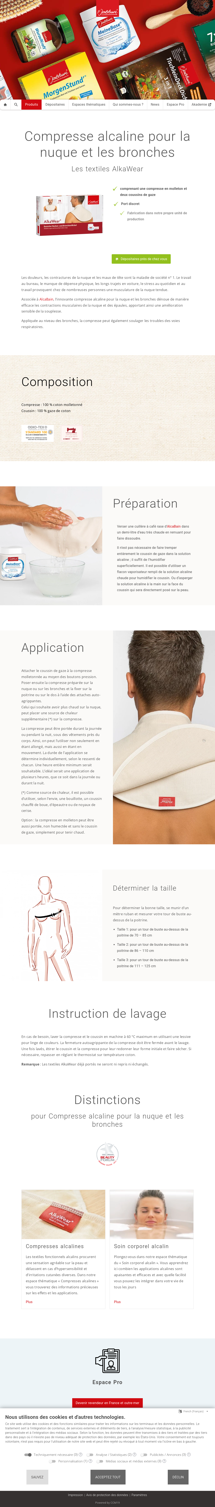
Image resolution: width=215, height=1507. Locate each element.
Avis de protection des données (107, 1495)
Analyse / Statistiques (111, 1454)
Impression (75, 1495)
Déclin (178, 1477)
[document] (107, 1432)
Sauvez (37, 1477)
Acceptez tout (108, 1477)
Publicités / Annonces (165, 1454)
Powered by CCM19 (107, 1502)
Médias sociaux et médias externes (131, 1461)
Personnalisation (70, 1461)
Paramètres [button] (139, 1495)
